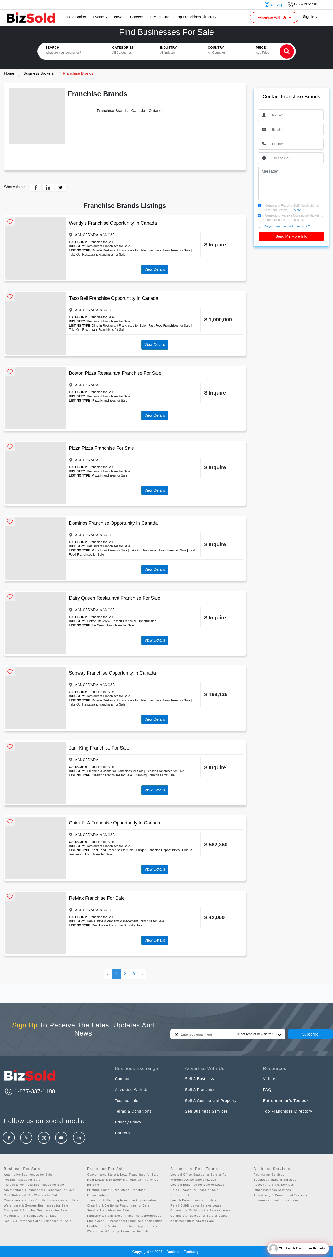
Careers (136, 17)
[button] (128, 51)
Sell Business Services (207, 1111)
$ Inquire (215, 244)
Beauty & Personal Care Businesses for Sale (38, 1220)
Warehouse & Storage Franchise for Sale (118, 1231)
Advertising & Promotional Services (280, 1195)
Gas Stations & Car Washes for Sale (31, 1195)
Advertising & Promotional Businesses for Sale (39, 1189)
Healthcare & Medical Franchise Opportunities (122, 1226)
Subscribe (310, 1034)
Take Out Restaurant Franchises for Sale (97, 254)
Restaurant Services (269, 1174)
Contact (122, 1078)
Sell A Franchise (201, 1089)
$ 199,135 (216, 694)
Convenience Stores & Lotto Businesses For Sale (41, 1200)
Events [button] (100, 17)
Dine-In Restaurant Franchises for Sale (119, 250)
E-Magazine (159, 17)
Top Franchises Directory (196, 17)
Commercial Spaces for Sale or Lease (199, 1215)
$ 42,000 (214, 917)
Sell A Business (200, 1078)
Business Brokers (38, 73)
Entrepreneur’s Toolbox (286, 1100)
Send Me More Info (291, 236)
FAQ (267, 1089)
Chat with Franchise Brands (297, 1248)
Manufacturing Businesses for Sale (30, 1215)
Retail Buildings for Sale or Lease (196, 1205)
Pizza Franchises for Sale (109, 400)
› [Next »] (142, 974)
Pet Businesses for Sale (22, 1179)
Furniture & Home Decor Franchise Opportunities (124, 1215)
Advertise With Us (132, 1089)
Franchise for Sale (101, 242)
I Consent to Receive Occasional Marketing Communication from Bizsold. (293, 218)
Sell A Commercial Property (212, 1100)
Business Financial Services (275, 1179)
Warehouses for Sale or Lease (193, 1179)
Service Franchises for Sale (165, 771)
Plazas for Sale (182, 1195)
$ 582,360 (216, 844)
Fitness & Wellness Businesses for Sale (34, 1184)
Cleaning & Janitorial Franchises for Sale (115, 771)
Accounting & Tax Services (274, 1184)
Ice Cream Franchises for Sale (113, 625)
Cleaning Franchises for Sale (112, 775)
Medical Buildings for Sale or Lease (197, 1184)
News (118, 17)
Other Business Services (272, 1189)
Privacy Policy (129, 1122)
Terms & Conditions (134, 1111)
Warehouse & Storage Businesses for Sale (36, 1205)
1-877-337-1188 (29, 1091)
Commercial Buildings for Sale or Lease (200, 1210)
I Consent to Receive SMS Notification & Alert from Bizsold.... (291, 208)
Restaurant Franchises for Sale (108, 246)
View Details (155, 269)
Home (9, 73)
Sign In (310, 17)
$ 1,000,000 (218, 319)
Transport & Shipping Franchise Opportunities (122, 1200)
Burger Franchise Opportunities (158, 850)
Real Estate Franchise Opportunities (117, 925)
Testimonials (127, 1100)
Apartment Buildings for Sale (192, 1220)
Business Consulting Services (276, 1200)
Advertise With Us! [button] (275, 17)
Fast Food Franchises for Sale (169, 250)
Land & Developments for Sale (193, 1200)
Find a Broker (75, 17)
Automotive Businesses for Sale (28, 1174)
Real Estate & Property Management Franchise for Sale (125, 921)
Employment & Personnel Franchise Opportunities (125, 1220)
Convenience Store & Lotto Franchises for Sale (122, 1174)
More (297, 210)
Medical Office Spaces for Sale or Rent (199, 1174)
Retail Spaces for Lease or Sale (194, 1189)
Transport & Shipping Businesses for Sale (35, 1210)
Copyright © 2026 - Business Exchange (166, 1252)
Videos (270, 1078)
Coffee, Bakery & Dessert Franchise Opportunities (121, 621)
